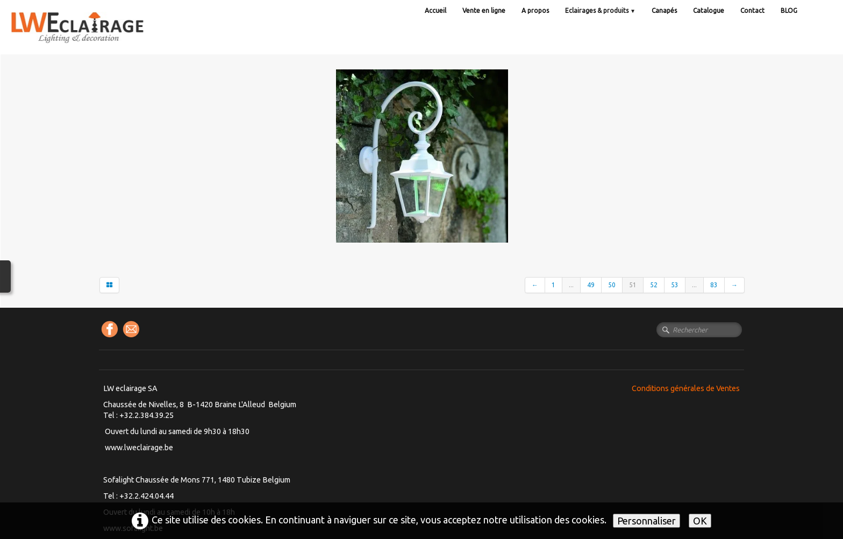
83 (714, 284)
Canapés (664, 10)
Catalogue (708, 10)
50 (612, 284)
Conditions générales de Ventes (686, 388)
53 (674, 284)
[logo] (99, 37)
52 (654, 284)
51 (633, 284)
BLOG (789, 10)
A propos (535, 10)
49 (591, 284)
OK (700, 520)
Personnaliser (646, 520)
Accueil (435, 10)
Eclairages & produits (600, 10)
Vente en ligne (483, 10)
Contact (752, 10)
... (571, 284)
